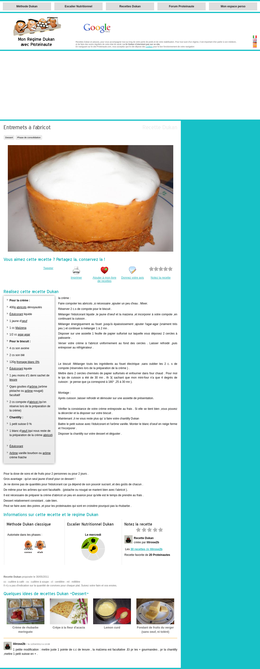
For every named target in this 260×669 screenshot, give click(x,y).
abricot (34, 402)
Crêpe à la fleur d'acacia (68, 627)
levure (13, 379)
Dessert (9, 137)
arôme (33, 386)
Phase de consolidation (28, 137)
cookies (149, 46)
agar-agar (24, 334)
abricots (21, 307)
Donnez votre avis (132, 277)
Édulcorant (16, 314)
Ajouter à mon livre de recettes (104, 279)
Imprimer (76, 277)
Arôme (13, 453)
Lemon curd (112, 627)
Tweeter (48, 268)
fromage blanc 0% (28, 362)
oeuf (24, 321)
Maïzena (20, 328)
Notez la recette (161, 277)
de (146, 549)
